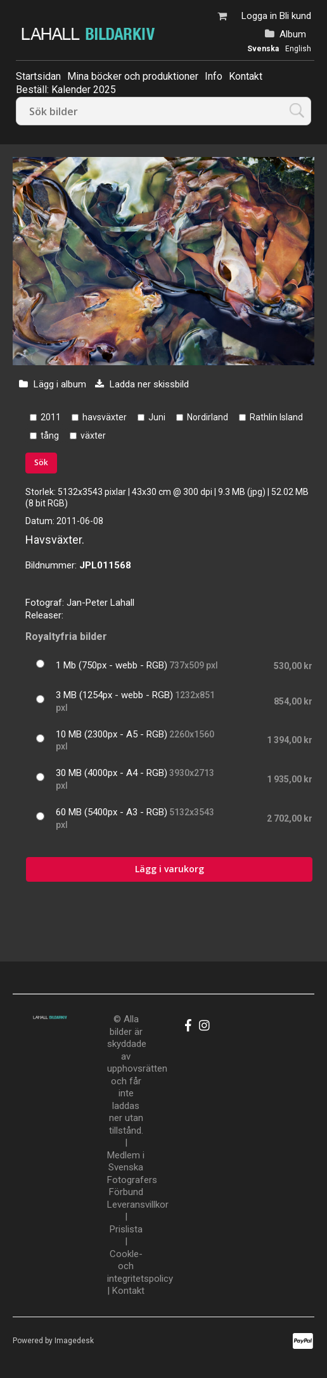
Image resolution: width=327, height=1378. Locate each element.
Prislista (126, 1229)
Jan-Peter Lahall (100, 602)
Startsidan (38, 76)
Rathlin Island (276, 417)
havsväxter (104, 417)
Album (292, 34)
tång (50, 435)
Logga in (259, 16)
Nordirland (207, 417)
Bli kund (295, 16)
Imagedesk (74, 1340)
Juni (156, 417)
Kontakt (245, 76)
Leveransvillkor (138, 1204)
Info (213, 76)
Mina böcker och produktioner (132, 76)
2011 (51, 417)
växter (93, 435)
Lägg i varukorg (169, 869)
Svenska (263, 48)
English (298, 48)
